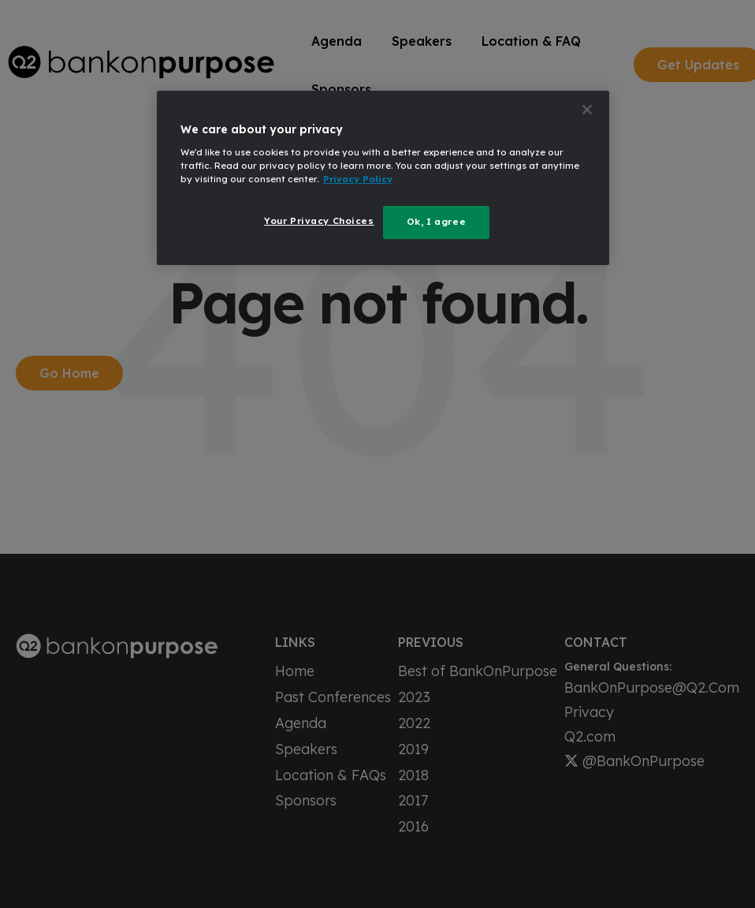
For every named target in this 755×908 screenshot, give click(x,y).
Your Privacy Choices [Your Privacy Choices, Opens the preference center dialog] (319, 220)
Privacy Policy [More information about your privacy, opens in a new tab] (357, 179)
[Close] (587, 109)
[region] (383, 178)
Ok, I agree (436, 221)
